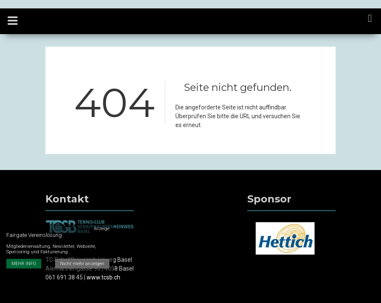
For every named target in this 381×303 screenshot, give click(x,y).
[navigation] (370, 19)
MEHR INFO (23, 263)
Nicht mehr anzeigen (82, 263)
